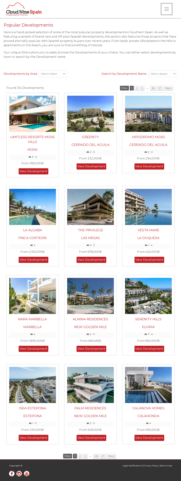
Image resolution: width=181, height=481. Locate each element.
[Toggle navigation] (166, 9)
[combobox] (53, 74)
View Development (33, 171)
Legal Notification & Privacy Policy (140, 465)
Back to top (166, 465)
